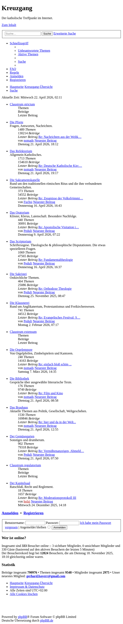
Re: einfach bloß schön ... (54, 364)
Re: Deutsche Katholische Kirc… (60, 165)
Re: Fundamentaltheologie (55, 259)
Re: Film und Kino (50, 393)
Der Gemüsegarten (22, 436)
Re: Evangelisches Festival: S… (59, 317)
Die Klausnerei (19, 303)
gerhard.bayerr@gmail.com (45, 576)
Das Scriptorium (20, 241)
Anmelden (10, 513)
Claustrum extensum (23, 331)
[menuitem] (34, 50)
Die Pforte (16, 122)
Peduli (28, 231)
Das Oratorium (19, 212)
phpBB (22, 617)
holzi (27, 501)
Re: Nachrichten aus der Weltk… (59, 137)
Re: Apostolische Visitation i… (58, 227)
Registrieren (33, 513)
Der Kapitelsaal (20, 483)
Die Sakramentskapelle (25, 180)
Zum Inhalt (9, 25)
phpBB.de (46, 620)
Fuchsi (28, 202)
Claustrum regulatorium (25, 465)
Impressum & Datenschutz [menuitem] (27, 586)
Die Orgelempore (21, 349)
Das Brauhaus (19, 407)
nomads (29, 140)
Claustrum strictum (22, 104)
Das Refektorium (21, 151)
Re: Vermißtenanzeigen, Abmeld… (61, 451)
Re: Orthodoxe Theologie (54, 288)
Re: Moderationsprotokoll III (57, 497)
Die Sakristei (18, 274)
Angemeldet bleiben (35, 527)
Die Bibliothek (19, 378)
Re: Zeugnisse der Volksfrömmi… (60, 198)
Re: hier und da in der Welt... (57, 422)
